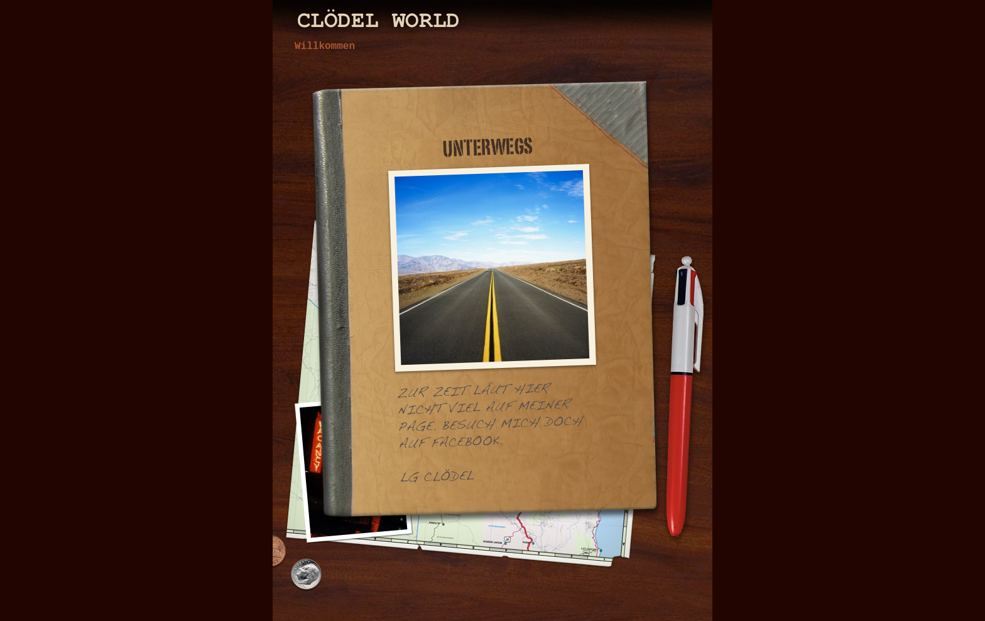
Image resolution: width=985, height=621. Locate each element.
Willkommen (325, 46)
